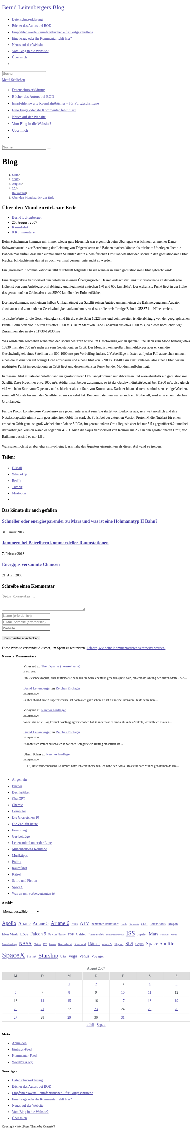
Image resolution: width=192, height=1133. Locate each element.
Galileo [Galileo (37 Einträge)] (81, 937)
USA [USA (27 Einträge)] (63, 959)
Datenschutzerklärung (28, 90)
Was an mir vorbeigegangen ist (33, 896)
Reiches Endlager (68, 691)
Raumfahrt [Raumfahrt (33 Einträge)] (65, 947)
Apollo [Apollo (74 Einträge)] (9, 926)
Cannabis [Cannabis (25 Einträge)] (134, 926)
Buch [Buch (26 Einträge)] (124, 926)
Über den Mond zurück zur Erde (33, 197)
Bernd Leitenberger (27, 217)
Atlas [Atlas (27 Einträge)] (75, 927)
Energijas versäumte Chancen (31, 564)
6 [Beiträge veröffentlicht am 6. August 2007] (15, 995)
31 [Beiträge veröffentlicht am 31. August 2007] (122, 1020)
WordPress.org (22, 1065)
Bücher (17, 789)
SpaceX (17, 890)
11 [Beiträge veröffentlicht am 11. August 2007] (149, 995)
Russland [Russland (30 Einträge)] (80, 947)
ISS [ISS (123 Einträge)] (130, 936)
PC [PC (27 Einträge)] (45, 947)
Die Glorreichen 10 (25, 820)
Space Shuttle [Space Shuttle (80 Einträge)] (160, 946)
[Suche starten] (49, 148)
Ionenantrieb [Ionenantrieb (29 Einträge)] (96, 937)
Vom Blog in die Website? (31, 124)
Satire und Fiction (24, 884)
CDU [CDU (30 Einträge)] (144, 927)
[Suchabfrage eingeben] (24, 73)
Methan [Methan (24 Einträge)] (164, 937)
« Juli (90, 1028)
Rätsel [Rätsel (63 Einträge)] (94, 946)
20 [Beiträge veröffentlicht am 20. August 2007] (15, 1012)
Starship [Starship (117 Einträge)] (48, 958)
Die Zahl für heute (25, 827)
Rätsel (16, 877)
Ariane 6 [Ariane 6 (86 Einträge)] (60, 926)
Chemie (17, 808)
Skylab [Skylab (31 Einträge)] (119, 947)
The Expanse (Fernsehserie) (60, 669)
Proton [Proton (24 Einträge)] (52, 947)
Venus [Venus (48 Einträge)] (84, 959)
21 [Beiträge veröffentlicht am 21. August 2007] (42, 1012)
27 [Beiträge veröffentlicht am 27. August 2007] (15, 1020)
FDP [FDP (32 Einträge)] (71, 937)
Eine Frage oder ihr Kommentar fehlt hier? (44, 110)
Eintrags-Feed (22, 1052)
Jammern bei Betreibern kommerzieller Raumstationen (55, 542)
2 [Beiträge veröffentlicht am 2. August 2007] (96, 987)
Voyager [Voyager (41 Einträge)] (98, 959)
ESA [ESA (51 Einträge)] (24, 937)
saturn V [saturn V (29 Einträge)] (107, 947)
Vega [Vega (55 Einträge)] (72, 959)
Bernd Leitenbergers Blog (33, 7)
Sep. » (101, 1028)
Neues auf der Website (29, 117)
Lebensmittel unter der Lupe (32, 846)
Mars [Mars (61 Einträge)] (153, 936)
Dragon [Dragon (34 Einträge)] (173, 927)
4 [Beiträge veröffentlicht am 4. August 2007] (149, 987)
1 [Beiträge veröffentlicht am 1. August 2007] (69, 987)
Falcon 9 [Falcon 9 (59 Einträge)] (38, 936)
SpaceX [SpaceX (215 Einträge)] (13, 958)
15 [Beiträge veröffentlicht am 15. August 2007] (69, 1004)
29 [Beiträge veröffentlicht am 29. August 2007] (69, 1020)
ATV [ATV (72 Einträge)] (85, 926)
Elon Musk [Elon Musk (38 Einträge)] (10, 937)
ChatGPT (18, 802)
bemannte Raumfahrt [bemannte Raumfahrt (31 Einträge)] (105, 927)
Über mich (20, 130)
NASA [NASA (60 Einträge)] (25, 946)
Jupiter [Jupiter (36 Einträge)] (141, 937)
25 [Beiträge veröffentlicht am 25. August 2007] (150, 1012)
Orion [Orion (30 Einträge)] (37, 947)
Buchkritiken (21, 795)
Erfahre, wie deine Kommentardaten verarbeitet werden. (125, 651)
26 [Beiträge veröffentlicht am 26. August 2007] (176, 1012)
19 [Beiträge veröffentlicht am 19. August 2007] (176, 1004)
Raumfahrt (20, 227)
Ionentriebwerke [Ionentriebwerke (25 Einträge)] (115, 937)
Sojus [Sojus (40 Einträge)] (139, 947)
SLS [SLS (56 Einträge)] (129, 946)
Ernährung (19, 833)
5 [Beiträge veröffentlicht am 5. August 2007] (176, 987)
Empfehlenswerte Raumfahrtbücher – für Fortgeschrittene (55, 103)
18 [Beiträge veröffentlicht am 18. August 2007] (150, 1004)
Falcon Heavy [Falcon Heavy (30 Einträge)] (57, 937)
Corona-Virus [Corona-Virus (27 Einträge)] (158, 927)
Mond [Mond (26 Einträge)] (174, 937)
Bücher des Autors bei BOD (33, 97)
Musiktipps (20, 858)
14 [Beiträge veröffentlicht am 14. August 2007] (42, 1004)
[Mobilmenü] (13, 80)
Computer (19, 814)
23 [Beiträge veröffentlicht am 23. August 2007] (96, 1012)
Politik (16, 865)
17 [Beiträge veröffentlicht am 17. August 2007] (122, 1004)
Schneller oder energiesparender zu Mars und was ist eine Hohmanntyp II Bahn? (80, 521)
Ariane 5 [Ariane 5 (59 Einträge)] (40, 926)
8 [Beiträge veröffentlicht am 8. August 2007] (69, 995)
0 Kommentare (23, 232)
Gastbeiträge (21, 839)
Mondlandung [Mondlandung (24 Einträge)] (9, 947)
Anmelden (19, 1046)
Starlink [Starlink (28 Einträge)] (31, 959)
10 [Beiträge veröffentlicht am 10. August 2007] (122, 995)
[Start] (15, 175)
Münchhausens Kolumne (29, 852)
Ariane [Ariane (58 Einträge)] (24, 926)
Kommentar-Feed (24, 1059)
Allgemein (19, 783)
